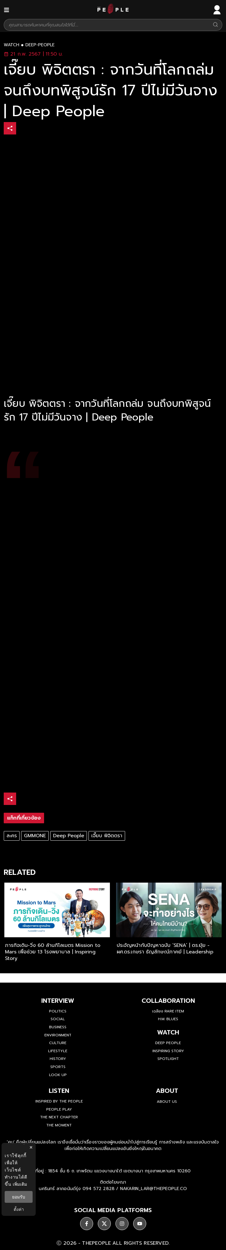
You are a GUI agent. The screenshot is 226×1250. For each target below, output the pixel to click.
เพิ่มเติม (20, 1184)
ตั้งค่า (19, 1209)
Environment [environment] (57, 1035)
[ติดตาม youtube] (139, 1223)
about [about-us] (167, 1090)
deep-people (40, 45)
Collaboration (168, 1000)
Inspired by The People (59, 1101)
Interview (57, 1000)
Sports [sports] (58, 1067)
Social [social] (58, 1019)
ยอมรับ (18, 1196)
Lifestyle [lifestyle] (57, 1051)
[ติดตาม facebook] (86, 1223)
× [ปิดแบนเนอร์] (30, 1147)
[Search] (215, 25)
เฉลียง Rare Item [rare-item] (168, 1011)
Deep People (68, 835)
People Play (59, 1109)
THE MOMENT (59, 1125)
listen (59, 1090)
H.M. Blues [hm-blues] (168, 1019)
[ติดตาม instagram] (122, 1223)
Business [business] (57, 1027)
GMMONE (35, 835)
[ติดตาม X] (104, 1223)
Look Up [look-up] (58, 1075)
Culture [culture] (57, 1043)
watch (11, 45)
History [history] (58, 1058)
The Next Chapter (59, 1117)
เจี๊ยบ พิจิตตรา (106, 835)
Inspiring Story (168, 1051)
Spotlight (168, 1058)
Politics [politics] (57, 1011)
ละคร (12, 835)
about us (167, 1101)
